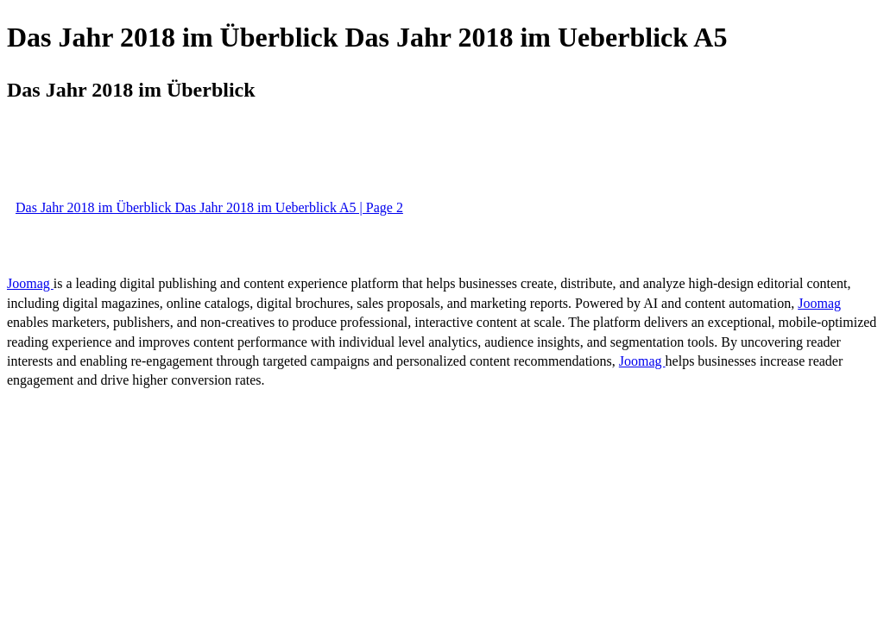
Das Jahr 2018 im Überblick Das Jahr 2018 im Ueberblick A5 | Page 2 (209, 207)
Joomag (30, 283)
